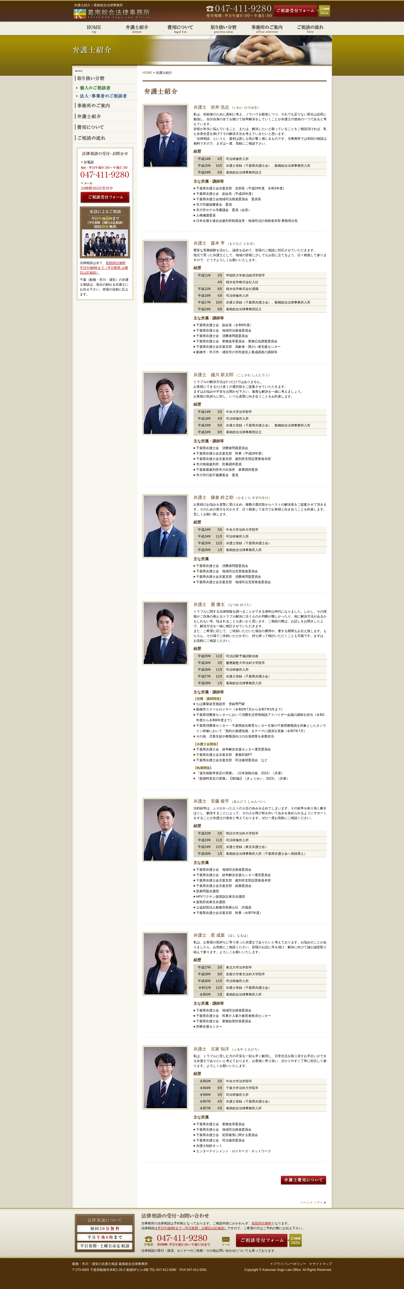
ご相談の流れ (310, 28)
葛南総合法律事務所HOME (94, 28)
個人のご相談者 (105, 88)
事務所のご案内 (267, 28)
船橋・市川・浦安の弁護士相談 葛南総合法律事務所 (110, 1264)
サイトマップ (322, 1264)
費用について (180, 28)
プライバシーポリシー (290, 1264)
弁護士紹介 (137, 28)
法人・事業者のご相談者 (105, 96)
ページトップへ (311, 1202)
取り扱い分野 (223, 28)
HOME (147, 73)
